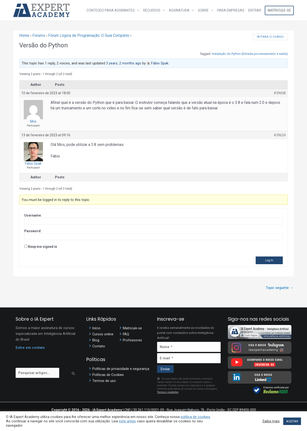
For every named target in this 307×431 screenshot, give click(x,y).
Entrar (254, 10)
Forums (38, 35)
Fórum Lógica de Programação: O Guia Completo (88, 35)
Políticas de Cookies (108, 375)
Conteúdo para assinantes (111, 10)
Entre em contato (30, 347)
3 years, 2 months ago (123, 63)
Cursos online (103, 334)
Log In (269, 260)
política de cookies (195, 417)
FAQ (126, 334)
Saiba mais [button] (271, 421)
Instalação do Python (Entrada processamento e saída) (250, 54)
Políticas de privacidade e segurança (121, 369)
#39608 (280, 93)
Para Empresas (230, 10)
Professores (133, 340)
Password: (32, 231)
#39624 (280, 135)
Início (96, 328)
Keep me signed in (42, 247)
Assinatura (179, 10)
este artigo (127, 421)
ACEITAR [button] (292, 421)
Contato (98, 346)
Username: (33, 215)
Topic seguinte (279, 288)
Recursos (151, 10)
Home (24, 35)
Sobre (203, 10)
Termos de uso (104, 381)
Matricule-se (279, 10)
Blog (95, 340)
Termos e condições (167, 392)
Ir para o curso (270, 36)
